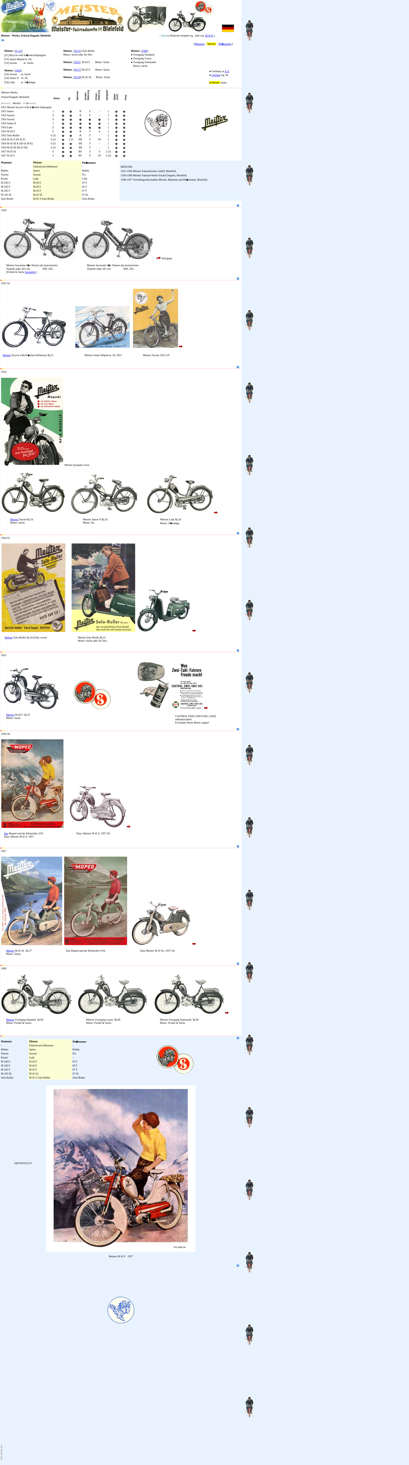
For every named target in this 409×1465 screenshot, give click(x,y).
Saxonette (30, 272)
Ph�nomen (225, 43)
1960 (144, 50)
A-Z (226, 71)
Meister (7, 355)
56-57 (77, 69)
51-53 (18, 50)
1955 (77, 62)
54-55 (77, 50)
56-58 (77, 77)
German (216, 75)
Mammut (200, 43)
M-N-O (209, 35)
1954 (18, 70)
